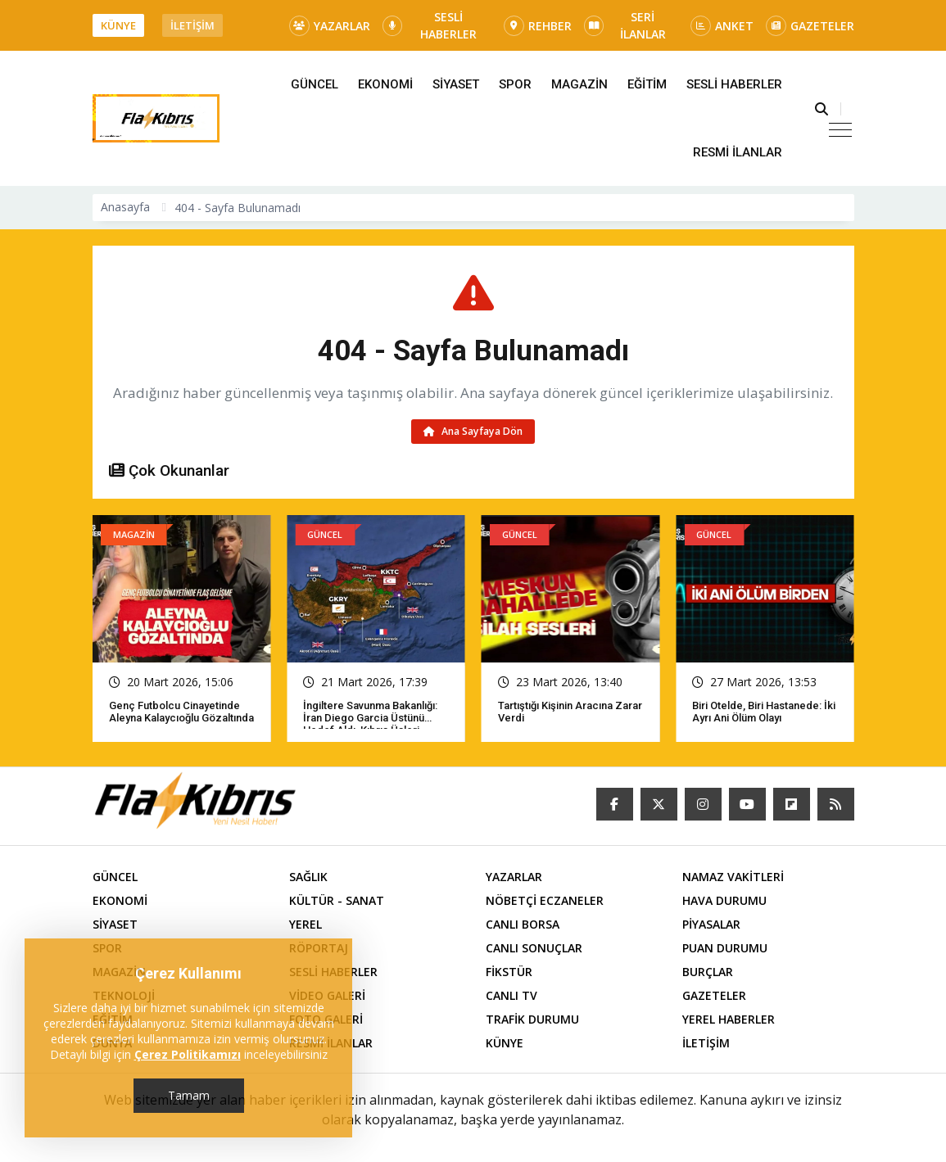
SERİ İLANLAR (625, 25)
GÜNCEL (314, 84)
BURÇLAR (707, 971)
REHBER (538, 26)
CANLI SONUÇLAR (534, 948)
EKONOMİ (385, 84)
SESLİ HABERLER (430, 25)
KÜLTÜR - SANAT (336, 900)
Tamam (189, 1095)
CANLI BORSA (522, 924)
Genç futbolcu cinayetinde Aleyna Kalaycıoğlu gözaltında (181, 711)
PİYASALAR (711, 924)
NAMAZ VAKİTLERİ (733, 876)
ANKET (722, 26)
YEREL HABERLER (728, 1019)
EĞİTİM (647, 84)
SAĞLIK (308, 876)
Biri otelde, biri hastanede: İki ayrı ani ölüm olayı (763, 711)
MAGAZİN (579, 84)
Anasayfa (125, 207)
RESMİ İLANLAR (737, 152)
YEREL (305, 924)
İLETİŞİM (192, 25)
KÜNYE (118, 25)
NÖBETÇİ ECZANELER (545, 900)
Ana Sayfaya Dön (473, 431)
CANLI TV (511, 995)
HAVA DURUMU (724, 900)
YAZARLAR (329, 26)
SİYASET (455, 84)
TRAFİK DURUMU (532, 1019)
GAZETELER (810, 26)
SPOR (515, 84)
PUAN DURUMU (724, 948)
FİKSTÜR (509, 971)
